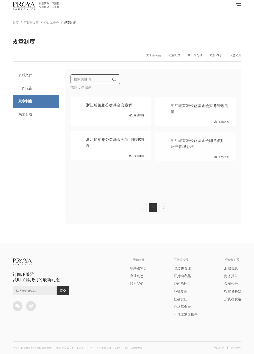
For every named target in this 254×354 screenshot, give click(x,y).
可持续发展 (31, 22)
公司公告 (231, 283)
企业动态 (137, 276)
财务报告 (231, 276)
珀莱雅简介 (138, 268)
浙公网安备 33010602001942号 (74, 348)
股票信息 (231, 268)
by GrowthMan (133, 348)
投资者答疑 (232, 291)
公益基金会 (51, 22)
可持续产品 (182, 276)
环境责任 (180, 291)
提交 (63, 290)
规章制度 (70, 22)
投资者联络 (232, 299)
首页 (16, 22)
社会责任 (180, 299)
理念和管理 (182, 268)
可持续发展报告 (186, 314)
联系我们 (137, 283)
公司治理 (180, 283)
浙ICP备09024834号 (108, 348)
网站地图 (236, 347)
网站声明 (219, 347)
